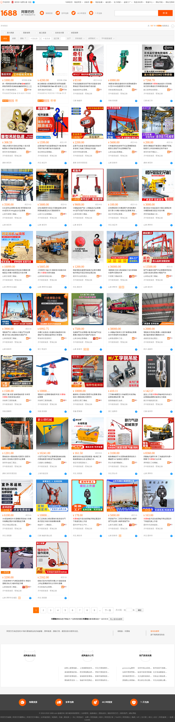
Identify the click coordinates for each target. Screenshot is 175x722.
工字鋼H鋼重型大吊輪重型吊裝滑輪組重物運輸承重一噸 (122, 395)
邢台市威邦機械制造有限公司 (116, 463)
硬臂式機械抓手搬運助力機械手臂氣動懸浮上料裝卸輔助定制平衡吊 (158, 147)
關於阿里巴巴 (113, 713)
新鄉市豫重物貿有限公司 (104, 676)
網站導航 (132, 713)
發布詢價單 (154, 631)
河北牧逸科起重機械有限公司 (46, 587)
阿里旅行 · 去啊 (83, 717)
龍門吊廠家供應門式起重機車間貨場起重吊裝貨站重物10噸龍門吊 (158, 271)
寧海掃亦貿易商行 (45, 338)
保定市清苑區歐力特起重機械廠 (81, 463)
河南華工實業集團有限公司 (46, 400)
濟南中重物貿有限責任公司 (105, 672)
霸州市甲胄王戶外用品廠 (81, 525)
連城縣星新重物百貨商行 (89, 676)
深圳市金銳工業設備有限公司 (10, 463)
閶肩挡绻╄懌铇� (55, 93)
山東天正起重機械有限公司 (46, 214)
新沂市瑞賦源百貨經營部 (152, 400)
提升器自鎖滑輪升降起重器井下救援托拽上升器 (87, 520)
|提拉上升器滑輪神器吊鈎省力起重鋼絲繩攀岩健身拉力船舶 (158, 395)
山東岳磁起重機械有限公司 (116, 152)
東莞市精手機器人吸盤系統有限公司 (152, 152)
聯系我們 (123, 713)
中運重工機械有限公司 (116, 276)
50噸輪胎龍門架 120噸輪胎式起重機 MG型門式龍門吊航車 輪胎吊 (86, 209)
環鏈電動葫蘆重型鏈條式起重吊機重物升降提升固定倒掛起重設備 (87, 271)
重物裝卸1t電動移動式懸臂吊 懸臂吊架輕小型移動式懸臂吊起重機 (16, 458)
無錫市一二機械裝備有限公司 (46, 525)
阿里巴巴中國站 (33, 717)
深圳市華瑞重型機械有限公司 (81, 152)
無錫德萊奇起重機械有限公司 (81, 90)
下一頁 (108, 610)
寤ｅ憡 (29, 86)
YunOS (118, 717)
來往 (150, 717)
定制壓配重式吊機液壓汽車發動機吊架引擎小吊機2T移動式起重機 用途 (122, 209)
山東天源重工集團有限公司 (116, 525)
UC (138, 717)
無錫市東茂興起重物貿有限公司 (92, 680)
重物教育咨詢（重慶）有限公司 (76, 680)
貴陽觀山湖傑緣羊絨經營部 (132, 680)
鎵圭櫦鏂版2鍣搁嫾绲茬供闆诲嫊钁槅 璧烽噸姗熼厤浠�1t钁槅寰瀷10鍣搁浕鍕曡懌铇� (52, 85)
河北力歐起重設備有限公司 (10, 525)
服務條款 (93, 713)
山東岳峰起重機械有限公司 (81, 338)
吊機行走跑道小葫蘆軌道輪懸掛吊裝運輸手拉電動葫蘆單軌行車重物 (52, 333)
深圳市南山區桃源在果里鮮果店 (150, 668)
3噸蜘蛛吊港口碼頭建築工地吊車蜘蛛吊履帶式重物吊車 (122, 271)
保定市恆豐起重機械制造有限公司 (116, 214)
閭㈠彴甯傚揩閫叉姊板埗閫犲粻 (10, 90)
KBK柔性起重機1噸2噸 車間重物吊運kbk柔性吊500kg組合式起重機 (16, 209)
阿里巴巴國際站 (19, 717)
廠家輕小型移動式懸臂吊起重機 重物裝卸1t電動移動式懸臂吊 (87, 395)
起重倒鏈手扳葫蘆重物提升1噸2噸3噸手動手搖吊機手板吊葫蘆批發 (52, 147)
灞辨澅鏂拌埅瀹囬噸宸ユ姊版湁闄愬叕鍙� (46, 90)
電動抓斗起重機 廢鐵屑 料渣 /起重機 (52, 395)
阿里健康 (162, 717)
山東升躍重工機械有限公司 (10, 214)
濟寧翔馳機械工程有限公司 (152, 214)
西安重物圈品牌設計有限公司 (91, 672)
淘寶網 (54, 717)
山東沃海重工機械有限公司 (10, 276)
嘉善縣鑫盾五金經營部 (116, 400)
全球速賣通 (45, 717)
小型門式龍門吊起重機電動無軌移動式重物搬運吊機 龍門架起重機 (52, 458)
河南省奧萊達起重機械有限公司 (116, 90)
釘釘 (155, 717)
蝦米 (101, 717)
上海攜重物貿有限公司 (88, 668)
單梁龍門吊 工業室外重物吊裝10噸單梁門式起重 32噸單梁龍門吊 (122, 520)
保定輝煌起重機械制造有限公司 (46, 152)
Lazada (87, 720)
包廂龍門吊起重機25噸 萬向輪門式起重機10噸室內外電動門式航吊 (87, 333)
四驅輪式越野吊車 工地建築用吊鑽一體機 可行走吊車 (158, 458)
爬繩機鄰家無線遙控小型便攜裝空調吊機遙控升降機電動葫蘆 (158, 85)
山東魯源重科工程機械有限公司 (116, 338)
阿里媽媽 (93, 717)
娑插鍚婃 (21, 93)
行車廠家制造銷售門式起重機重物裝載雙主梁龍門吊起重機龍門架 (122, 147)
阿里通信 (126, 717)
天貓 (60, 717)
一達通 (170, 717)
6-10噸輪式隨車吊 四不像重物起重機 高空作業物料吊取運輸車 (122, 333)
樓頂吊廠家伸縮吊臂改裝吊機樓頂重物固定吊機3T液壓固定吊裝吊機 (16, 271)
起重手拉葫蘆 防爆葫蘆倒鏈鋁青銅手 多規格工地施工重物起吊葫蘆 (87, 147)
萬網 (133, 717)
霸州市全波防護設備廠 (81, 276)
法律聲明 (84, 713)
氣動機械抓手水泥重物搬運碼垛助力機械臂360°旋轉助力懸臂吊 (122, 458)
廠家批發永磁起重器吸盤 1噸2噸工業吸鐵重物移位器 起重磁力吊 (87, 458)
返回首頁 (104, 619)
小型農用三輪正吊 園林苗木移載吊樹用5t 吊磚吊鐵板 (52, 271)
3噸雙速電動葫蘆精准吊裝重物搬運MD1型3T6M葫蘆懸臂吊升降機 (122, 85)
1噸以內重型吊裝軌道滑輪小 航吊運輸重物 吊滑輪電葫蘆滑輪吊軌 (16, 147)
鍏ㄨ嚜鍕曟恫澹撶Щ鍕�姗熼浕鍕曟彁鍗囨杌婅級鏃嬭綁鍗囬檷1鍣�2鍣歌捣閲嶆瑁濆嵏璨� (16, 85)
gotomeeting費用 (128, 668)
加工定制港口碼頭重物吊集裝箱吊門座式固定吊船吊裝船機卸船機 (52, 520)
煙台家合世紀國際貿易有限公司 (150, 680)
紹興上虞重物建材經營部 (74, 668)
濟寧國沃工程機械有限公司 (152, 463)
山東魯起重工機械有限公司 (152, 276)
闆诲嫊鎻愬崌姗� (9, 93)
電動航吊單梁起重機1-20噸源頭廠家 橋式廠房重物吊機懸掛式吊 (157, 333)
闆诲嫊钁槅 (42, 93)
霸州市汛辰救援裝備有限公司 (152, 525)
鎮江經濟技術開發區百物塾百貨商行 (152, 90)
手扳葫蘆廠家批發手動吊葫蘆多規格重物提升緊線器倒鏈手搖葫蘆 (87, 85)
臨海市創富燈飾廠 (145, 672)
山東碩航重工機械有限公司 (10, 338)
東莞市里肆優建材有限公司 (10, 152)
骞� (29, 90)
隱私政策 (102, 713)
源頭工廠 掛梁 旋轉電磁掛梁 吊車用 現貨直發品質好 (16, 395)
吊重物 (127, 631)
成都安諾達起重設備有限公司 (152, 338)
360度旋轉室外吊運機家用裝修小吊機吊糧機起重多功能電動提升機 (16, 520)
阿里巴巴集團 (5, 717)
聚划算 (66, 717)
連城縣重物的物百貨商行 (74, 672)
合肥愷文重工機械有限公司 (81, 400)
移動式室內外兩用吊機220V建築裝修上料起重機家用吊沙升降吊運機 (52, 582)
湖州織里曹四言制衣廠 (131, 676)
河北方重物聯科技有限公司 (105, 668)
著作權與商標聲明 (72, 713)
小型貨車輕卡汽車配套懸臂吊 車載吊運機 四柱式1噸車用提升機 (16, 582)
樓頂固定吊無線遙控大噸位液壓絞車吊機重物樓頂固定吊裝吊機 (158, 209)
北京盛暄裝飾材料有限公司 (148, 676)
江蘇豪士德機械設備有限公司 (46, 463)
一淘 (73, 717)
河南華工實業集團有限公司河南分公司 (10, 400)
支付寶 (144, 717)
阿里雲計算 (109, 717)
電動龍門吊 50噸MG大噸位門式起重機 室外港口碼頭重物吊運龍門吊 (16, 333)
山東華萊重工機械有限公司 (81, 214)
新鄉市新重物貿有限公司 (74, 676)
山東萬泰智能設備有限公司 (46, 276)
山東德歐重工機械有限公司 (10, 587)
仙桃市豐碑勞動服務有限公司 (133, 672)
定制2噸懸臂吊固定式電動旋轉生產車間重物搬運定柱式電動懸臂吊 (52, 209)
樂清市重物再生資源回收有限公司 (108, 680)
